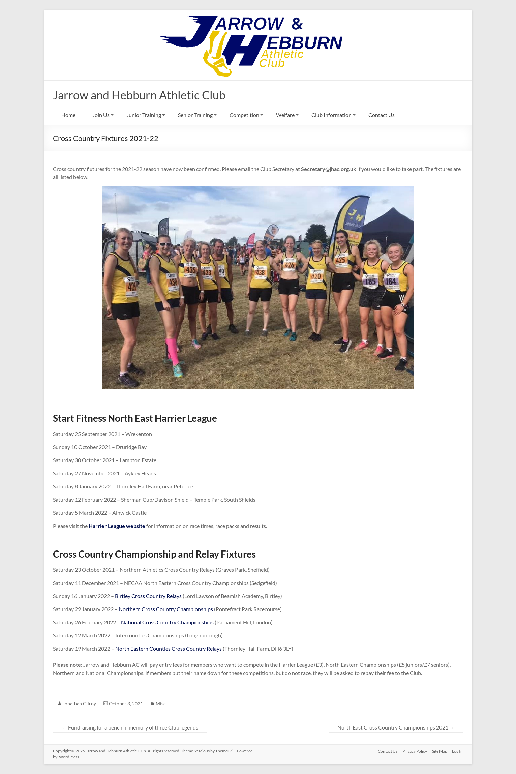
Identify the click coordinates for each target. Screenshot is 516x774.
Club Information (331, 115)
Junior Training (143, 115)
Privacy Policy (414, 751)
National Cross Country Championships (167, 622)
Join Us (101, 115)
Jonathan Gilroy (79, 704)
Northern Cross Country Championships (166, 609)
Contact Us (381, 115)
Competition (244, 115)
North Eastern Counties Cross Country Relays (168, 649)
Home (68, 115)
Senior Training (195, 115)
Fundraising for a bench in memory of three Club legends (130, 727)
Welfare (285, 115)
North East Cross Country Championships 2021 (396, 727)
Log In (458, 751)
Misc (161, 704)
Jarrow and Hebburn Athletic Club (143, 95)
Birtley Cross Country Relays (148, 596)
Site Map (439, 751)
